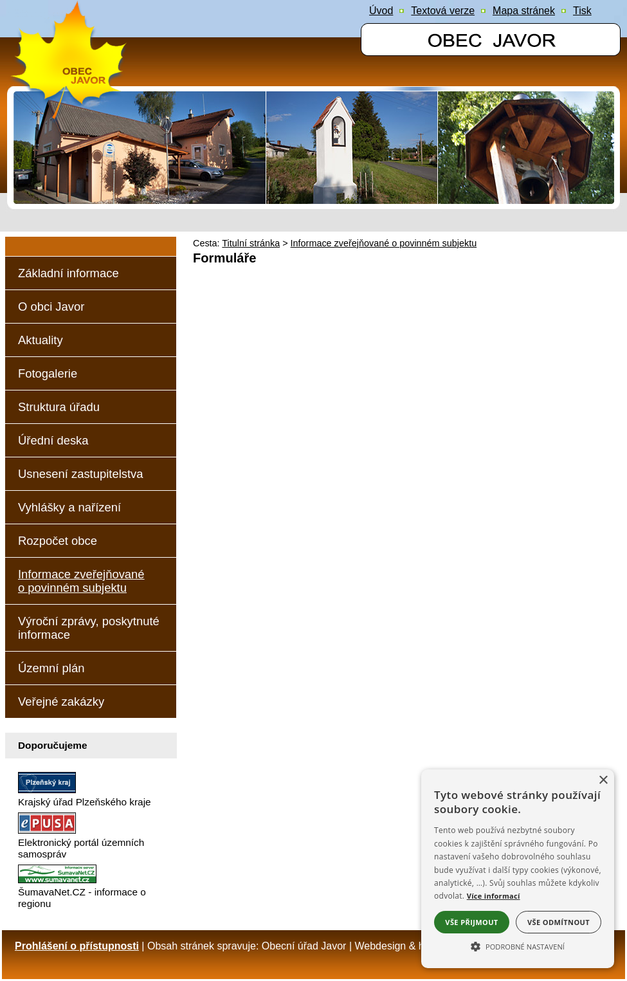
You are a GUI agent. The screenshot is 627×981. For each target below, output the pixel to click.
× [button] (603, 780)
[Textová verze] (442, 10)
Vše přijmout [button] (471, 922)
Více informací (493, 896)
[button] (517, 945)
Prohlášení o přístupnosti (77, 945)
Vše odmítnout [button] (558, 922)
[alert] (517, 868)
